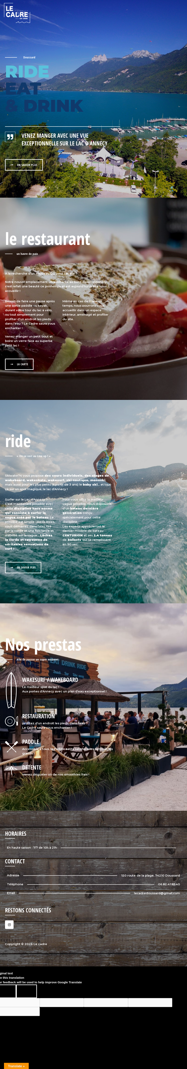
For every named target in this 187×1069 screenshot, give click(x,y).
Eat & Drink (147, 13)
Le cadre (126, 13)
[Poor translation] (26, 992)
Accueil (107, 13)
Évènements (171, 13)
